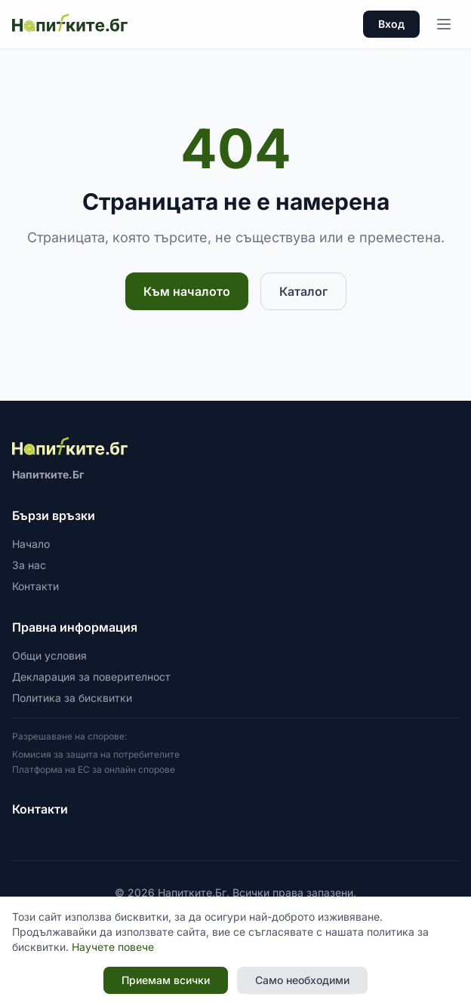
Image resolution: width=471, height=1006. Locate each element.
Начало (31, 543)
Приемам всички (166, 980)
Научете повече (113, 946)
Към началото (186, 291)
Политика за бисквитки (72, 697)
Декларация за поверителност (91, 676)
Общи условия (49, 655)
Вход (391, 23)
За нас (29, 564)
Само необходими (302, 980)
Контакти (35, 586)
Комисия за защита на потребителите (96, 754)
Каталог (303, 291)
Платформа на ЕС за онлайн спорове (93, 769)
